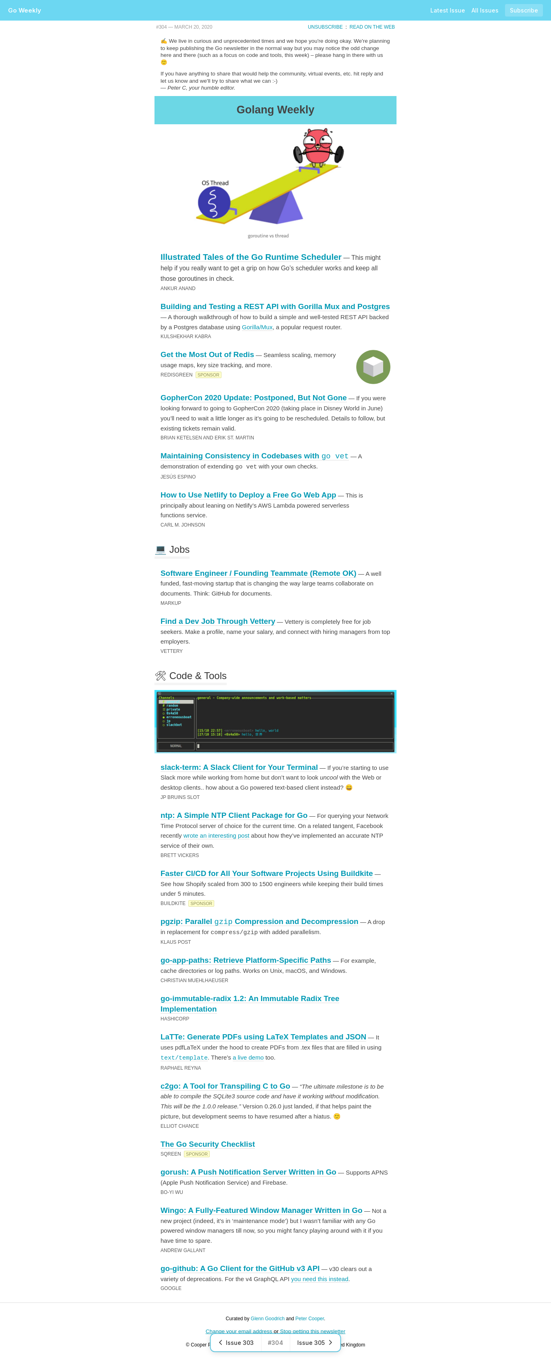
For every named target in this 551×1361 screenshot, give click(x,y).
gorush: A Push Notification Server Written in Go (248, 1171)
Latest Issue (447, 10)
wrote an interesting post (216, 835)
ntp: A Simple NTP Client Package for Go (234, 815)
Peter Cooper (309, 1318)
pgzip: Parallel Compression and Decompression (259, 921)
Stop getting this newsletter (312, 1331)
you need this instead (320, 1278)
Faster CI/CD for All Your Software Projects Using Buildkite (267, 873)
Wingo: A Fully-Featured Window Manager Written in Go (262, 1209)
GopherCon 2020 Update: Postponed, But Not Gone (254, 397)
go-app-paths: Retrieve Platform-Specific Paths (246, 959)
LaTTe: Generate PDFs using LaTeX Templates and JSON (263, 1036)
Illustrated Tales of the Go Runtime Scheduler (251, 256)
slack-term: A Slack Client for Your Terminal (239, 767)
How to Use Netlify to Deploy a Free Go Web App (248, 494)
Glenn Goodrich (268, 1318)
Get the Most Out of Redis (207, 354)
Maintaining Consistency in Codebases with (255, 456)
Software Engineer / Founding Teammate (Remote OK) (259, 573)
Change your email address (239, 1331)
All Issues (485, 10)
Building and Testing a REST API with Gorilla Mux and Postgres (275, 306)
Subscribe (524, 10)
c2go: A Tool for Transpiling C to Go (225, 1085)
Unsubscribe (325, 27)
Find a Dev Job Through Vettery (218, 621)
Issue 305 (315, 1342)
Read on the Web (372, 27)
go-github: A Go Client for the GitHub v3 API (240, 1267)
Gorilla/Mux (257, 327)
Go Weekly (24, 10)
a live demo (248, 1056)
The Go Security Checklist (208, 1143)
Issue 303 (236, 1342)
